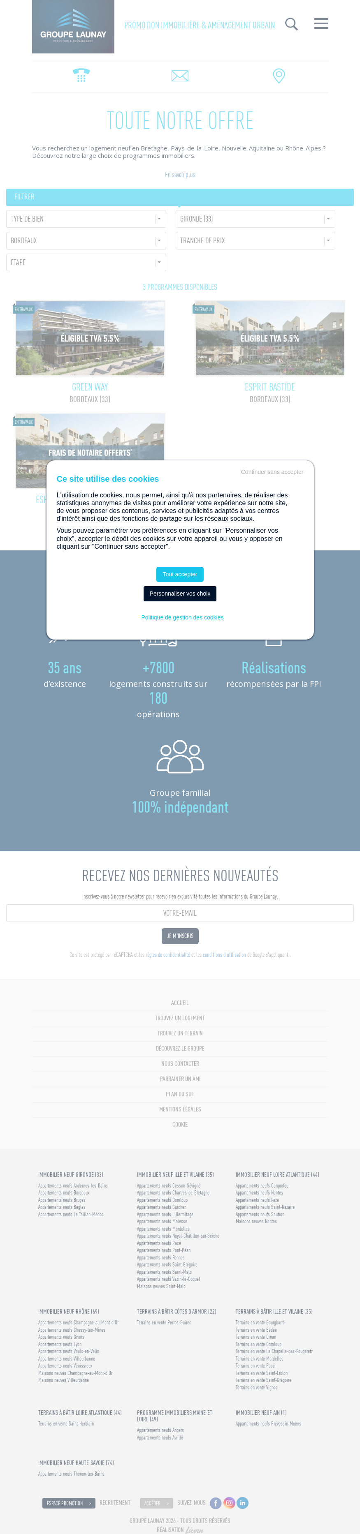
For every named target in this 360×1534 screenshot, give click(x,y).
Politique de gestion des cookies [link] (182, 617)
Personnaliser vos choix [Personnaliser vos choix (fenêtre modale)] (180, 593)
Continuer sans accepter (272, 472)
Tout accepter (180, 574)
